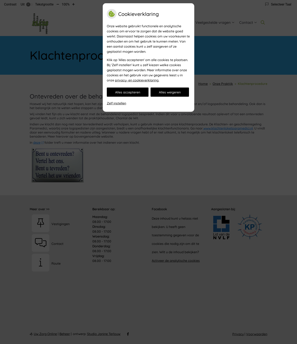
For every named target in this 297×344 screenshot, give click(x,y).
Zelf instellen (116, 103)
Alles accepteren (127, 92)
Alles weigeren (170, 92)
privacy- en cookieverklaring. (137, 80)
